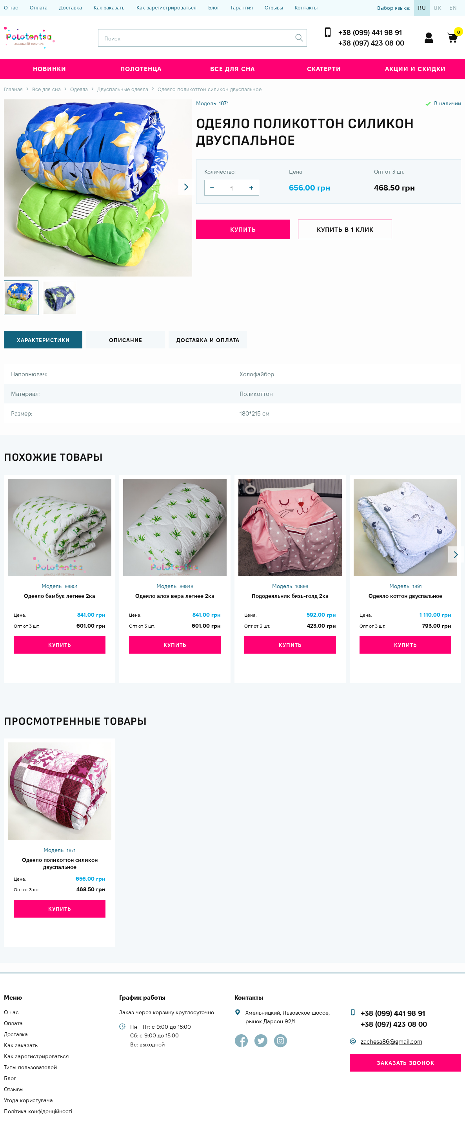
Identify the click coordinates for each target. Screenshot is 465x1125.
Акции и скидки (415, 69)
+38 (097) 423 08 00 (371, 43)
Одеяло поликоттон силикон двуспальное (60, 854)
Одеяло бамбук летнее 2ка (59, 596)
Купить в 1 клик (345, 231)
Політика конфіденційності (38, 1087)
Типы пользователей (30, 1043)
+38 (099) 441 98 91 (370, 32)
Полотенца (141, 69)
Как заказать (109, 7)
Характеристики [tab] (43, 340)
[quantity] (212, 187)
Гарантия (242, 7)
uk (438, 8)
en (453, 8)
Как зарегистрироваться (166, 7)
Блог (213, 7)
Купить (243, 231)
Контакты (306, 7)
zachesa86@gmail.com (391, 1017)
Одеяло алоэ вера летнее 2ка (175, 596)
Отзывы (274, 7)
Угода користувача (28, 1076)
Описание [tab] (125, 340)
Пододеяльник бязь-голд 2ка (290, 596)
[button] (179, 188)
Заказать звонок (405, 1039)
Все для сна (232, 69)
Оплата (38, 7)
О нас (11, 7)
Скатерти (324, 69)
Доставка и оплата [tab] (208, 340)
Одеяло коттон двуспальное (405, 596)
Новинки (49, 69)
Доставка (70, 7)
